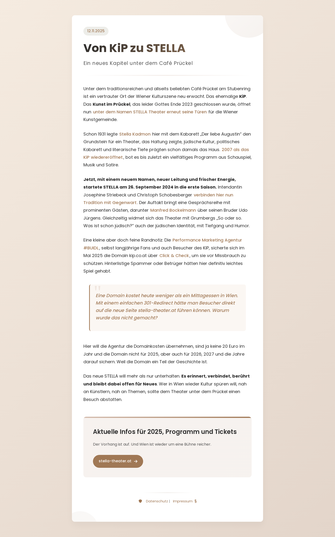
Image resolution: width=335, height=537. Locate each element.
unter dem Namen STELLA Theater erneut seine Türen (150, 112)
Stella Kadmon (135, 134)
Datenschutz (157, 501)
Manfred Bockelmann (173, 210)
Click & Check (174, 255)
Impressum (183, 501)
